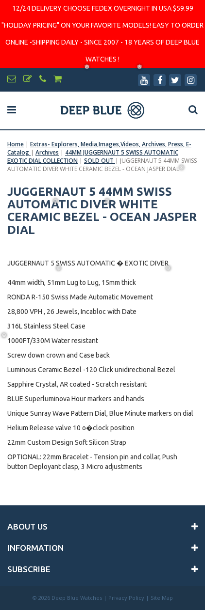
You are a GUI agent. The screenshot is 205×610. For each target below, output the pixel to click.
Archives (47, 152)
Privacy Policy (126, 597)
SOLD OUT (99, 160)
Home (15, 144)
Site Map (162, 597)
